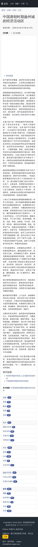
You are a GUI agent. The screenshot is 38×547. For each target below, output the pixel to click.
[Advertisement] (19, 55)
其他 (7, 415)
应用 (6, 461)
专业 (7, 448)
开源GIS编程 (10, 481)
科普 (7, 511)
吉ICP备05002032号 (24, 525)
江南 (21, 115)
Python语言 (9, 477)
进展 (7, 397)
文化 (7, 506)
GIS (7, 456)
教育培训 (8, 502)
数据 (7, 406)
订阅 (5, 536)
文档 (12, 4)
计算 (23, 4)
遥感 (7, 452)
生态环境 (8, 465)
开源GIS (8, 436)
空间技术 (8, 440)
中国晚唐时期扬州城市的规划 (17, 381)
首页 (4, 4)
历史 (14, 10)
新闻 (7, 402)
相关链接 (9, 76)
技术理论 (8, 498)
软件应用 (8, 431)
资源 (6, 411)
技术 (7, 422)
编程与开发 (9, 427)
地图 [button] (16, 4)
